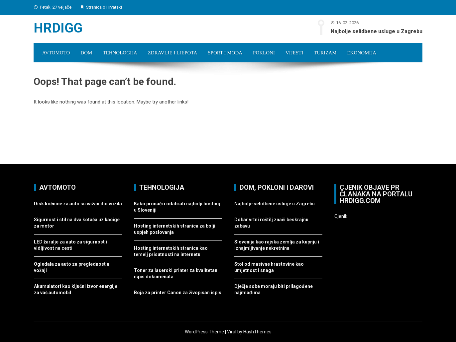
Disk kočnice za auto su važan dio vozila (78, 203)
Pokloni (264, 52)
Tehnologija (120, 52)
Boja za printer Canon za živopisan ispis (177, 292)
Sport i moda (225, 52)
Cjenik (340, 216)
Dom (86, 52)
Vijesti (294, 52)
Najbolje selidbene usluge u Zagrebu (376, 31)
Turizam (325, 52)
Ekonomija (362, 52)
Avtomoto (56, 52)
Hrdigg (58, 28)
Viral (231, 331)
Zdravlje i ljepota (172, 52)
